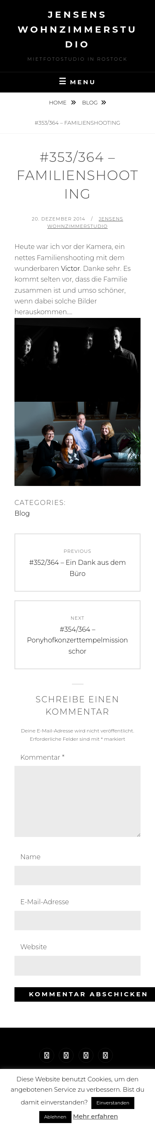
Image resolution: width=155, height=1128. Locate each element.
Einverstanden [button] (112, 1103)
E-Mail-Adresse (44, 902)
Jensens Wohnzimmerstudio (77, 29)
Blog (90, 102)
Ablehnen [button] (55, 1117)
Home (58, 102)
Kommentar (42, 757)
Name (30, 857)
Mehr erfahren (95, 1116)
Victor (70, 269)
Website (33, 947)
